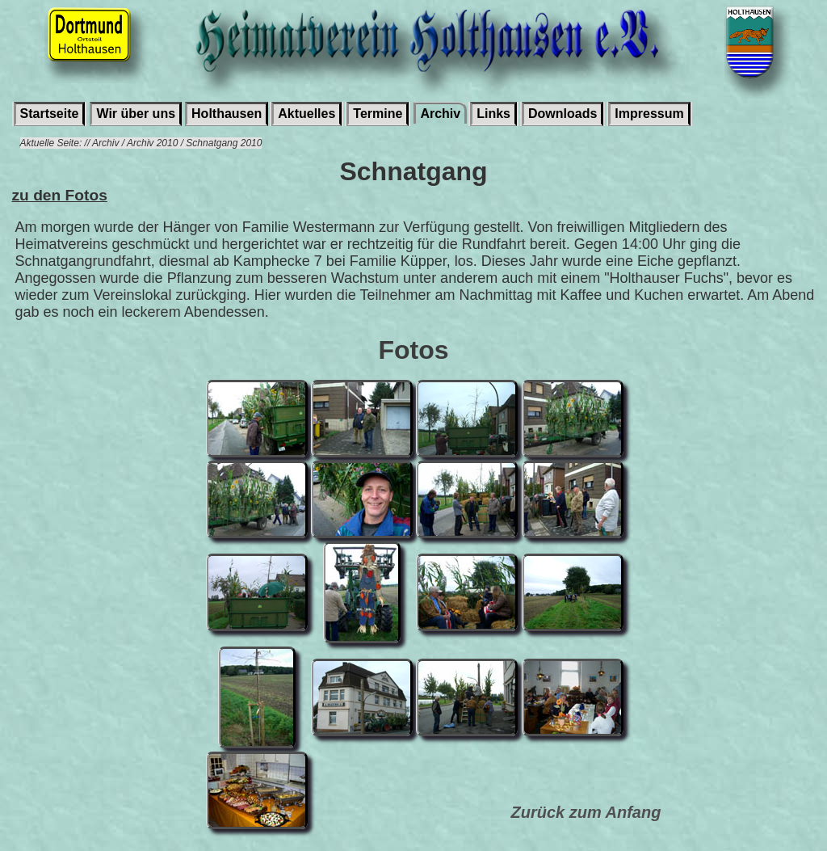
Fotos (413, 349)
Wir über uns (135, 113)
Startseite (49, 113)
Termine (377, 113)
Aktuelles (306, 113)
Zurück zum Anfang (586, 812)
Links (493, 113)
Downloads (562, 113)
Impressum (649, 113)
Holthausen (226, 113)
